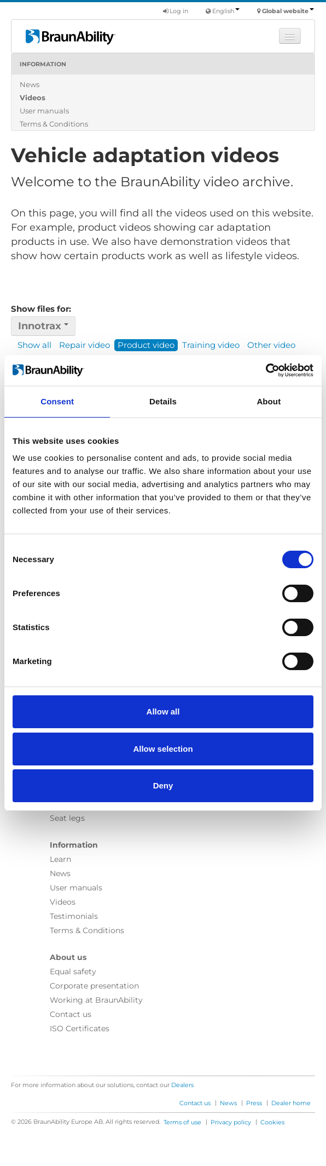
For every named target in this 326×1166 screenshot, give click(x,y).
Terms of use (182, 1122)
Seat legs (67, 818)
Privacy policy (231, 1122)
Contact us (70, 1014)
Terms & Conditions (54, 123)
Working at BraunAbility (96, 1000)
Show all (34, 345)
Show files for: (41, 309)
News (29, 84)
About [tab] (269, 401)
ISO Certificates (79, 1028)
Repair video (84, 345)
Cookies (272, 1122)
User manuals (44, 110)
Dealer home (291, 1103)
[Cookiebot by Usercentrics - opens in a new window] (265, 370)
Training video (211, 345)
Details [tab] (163, 401)
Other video (271, 345)
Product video (146, 345)
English (226, 11)
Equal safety (73, 971)
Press (254, 1103)
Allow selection (163, 748)
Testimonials (74, 916)
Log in (175, 11)
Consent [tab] (57, 401)
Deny (163, 785)
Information (43, 64)
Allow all (163, 711)
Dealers (182, 1085)
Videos (32, 97)
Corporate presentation (94, 985)
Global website (288, 11)
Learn (60, 859)
